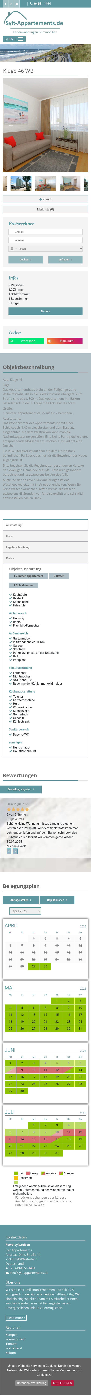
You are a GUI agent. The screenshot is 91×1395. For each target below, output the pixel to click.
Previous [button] (11, 125)
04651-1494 (40, 3)
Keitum (11, 1353)
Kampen (12, 1335)
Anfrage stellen (19, 899)
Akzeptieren (62, 1383)
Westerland (14, 1348)
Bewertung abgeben (19, 789)
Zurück (47, 199)
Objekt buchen (55, 899)
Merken (45, 311)
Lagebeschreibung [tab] (18, 547)
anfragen (64, 259)
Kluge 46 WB (15, 819)
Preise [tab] (10, 558)
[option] (45, 183)
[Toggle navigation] (14, 39)
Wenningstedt (16, 1339)
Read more (15, 1318)
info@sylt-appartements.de (29, 1273)
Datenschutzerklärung (31, 1383)
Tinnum (11, 1344)
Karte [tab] (9, 536)
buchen (24, 259)
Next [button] (80, 125)
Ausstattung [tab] (13, 525)
